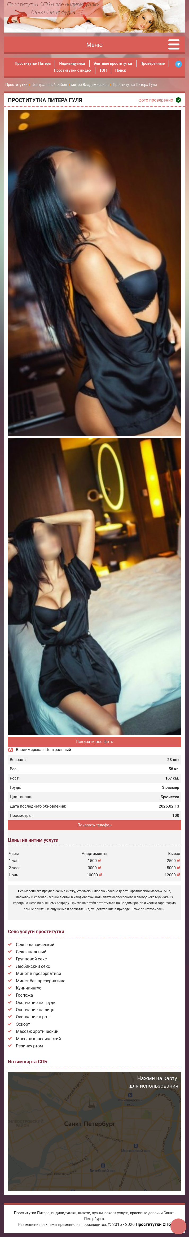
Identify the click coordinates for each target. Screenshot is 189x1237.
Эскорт (23, 1024)
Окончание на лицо (35, 1009)
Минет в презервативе (38, 973)
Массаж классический (38, 1038)
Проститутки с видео (72, 70)
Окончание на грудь (35, 1002)
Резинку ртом (29, 1045)
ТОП (103, 70)
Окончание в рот (32, 1016)
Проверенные (152, 63)
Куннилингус (28, 988)
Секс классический (35, 944)
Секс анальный (31, 951)
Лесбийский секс (33, 966)
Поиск (120, 70)
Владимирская (29, 749)
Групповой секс (31, 958)
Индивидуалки (72, 63)
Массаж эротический (37, 1031)
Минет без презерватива (40, 980)
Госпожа (24, 995)
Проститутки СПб (153, 1224)
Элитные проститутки (113, 63)
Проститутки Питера (33, 63)
